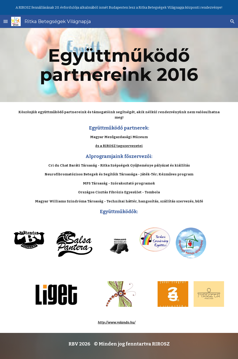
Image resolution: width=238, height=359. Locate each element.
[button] (5, 21)
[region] (119, 7)
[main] (119, 65)
